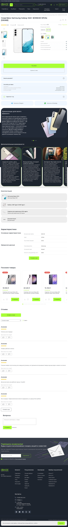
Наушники (36, 9)
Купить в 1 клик (34, 70)
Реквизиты (40, 480)
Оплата (13, 0)
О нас (2, 0)
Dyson (56, 9)
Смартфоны (5, 9)
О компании (40, 476)
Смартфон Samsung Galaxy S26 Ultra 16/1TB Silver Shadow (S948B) (11, 296)
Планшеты (22, 9)
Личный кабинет (29, 476)
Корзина (62, 5)
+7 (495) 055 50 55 (41, 4)
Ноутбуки (13, 9)
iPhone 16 (51, 478)
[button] (33, 140)
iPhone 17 (51, 476)
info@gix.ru (19, 503)
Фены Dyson (52, 480)
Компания (41, 473)
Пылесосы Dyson (53, 485)
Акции (26, 491)
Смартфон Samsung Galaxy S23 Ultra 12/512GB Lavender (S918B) (31, 296)
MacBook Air (52, 489)
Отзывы (5, 0)
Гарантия (27, 487)
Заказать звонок (40, 5)
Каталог (17, 473)
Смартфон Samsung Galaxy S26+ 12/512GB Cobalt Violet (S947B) (52, 296)
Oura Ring (63, 9)
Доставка (10, 0)
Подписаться (26, 459)
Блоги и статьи (41, 478)
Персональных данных (20, 462)
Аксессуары (18, 487)
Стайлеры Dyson (53, 483)
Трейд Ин (27, 489)
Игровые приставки (47, 9)
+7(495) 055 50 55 (21, 501)
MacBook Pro (52, 487)
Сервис (26, 485)
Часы (28, 9)
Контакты (17, 0)
